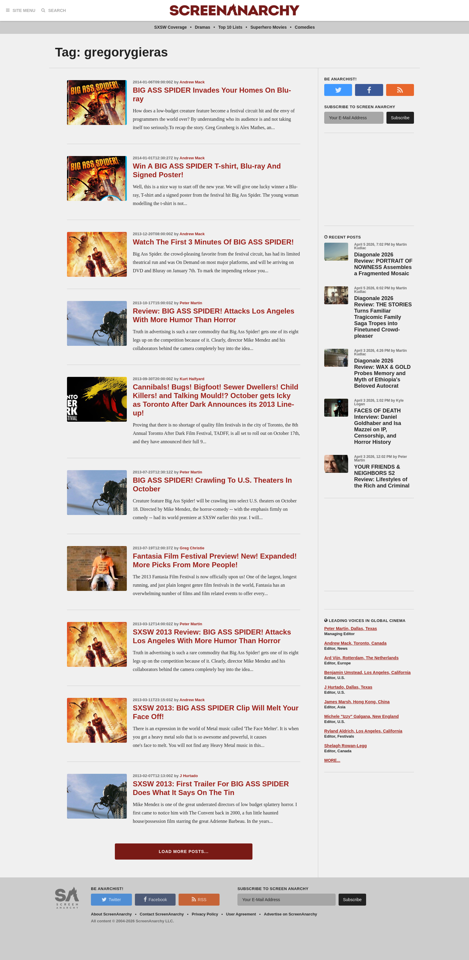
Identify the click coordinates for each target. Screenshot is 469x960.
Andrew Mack (192, 82)
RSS (199, 899)
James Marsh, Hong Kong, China (357, 701)
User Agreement (241, 914)
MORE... (332, 760)
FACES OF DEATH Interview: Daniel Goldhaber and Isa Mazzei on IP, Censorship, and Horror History (377, 426)
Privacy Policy (205, 914)
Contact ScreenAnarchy (162, 914)
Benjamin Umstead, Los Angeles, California (367, 672)
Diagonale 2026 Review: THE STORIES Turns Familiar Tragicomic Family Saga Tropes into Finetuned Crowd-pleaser (383, 317)
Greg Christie (192, 548)
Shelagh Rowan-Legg (345, 745)
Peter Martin (191, 303)
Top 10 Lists (230, 27)
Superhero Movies (268, 27)
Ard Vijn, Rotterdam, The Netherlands (361, 657)
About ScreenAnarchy (111, 914)
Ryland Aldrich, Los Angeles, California (363, 731)
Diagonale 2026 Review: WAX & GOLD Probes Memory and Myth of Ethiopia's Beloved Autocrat (382, 373)
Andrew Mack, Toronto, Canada (355, 643)
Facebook (155, 899)
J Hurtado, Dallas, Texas (348, 687)
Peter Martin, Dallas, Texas (350, 628)
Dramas (202, 27)
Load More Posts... (184, 851)
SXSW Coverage (170, 27)
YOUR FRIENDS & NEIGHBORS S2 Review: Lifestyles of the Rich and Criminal (381, 476)
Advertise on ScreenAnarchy (290, 914)
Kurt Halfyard (192, 379)
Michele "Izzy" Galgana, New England (361, 716)
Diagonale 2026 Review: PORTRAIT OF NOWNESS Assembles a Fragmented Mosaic (383, 264)
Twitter (111, 899)
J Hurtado (189, 775)
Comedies (305, 27)
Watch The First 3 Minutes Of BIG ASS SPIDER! (213, 242)
